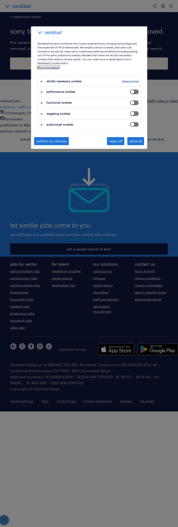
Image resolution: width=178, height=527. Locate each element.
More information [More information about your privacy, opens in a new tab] (48, 67)
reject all (115, 141)
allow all (136, 141)
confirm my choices (51, 141)
